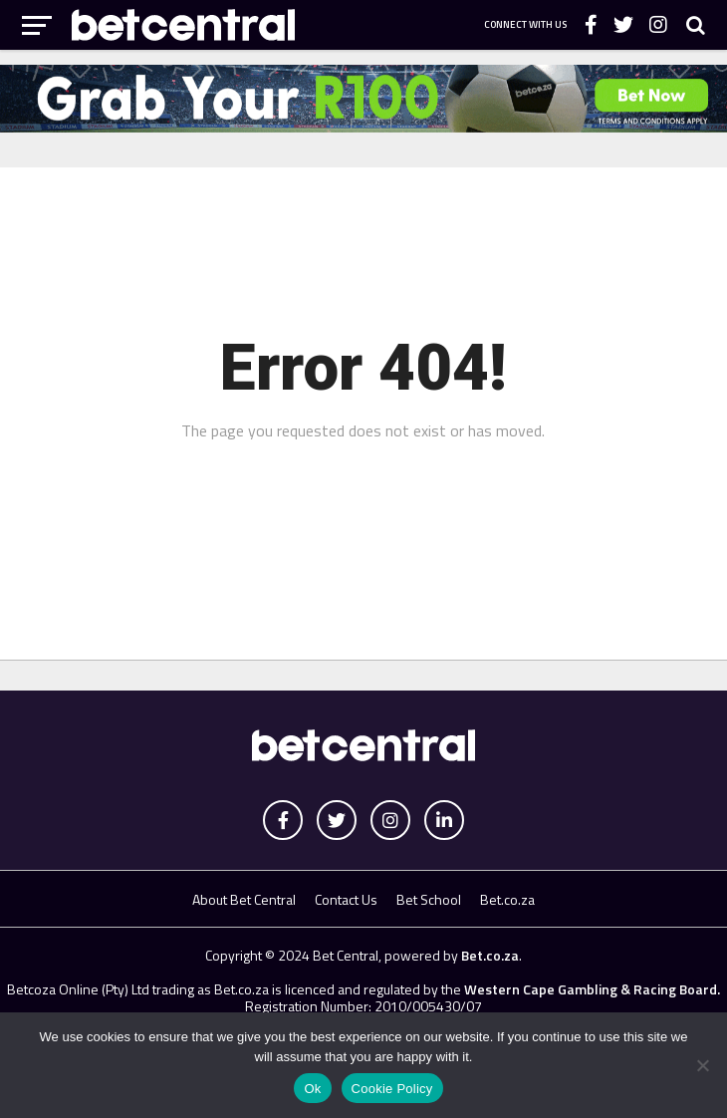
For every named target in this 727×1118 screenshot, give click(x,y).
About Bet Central (244, 899)
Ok (312, 1088)
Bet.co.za (507, 899)
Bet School (428, 899)
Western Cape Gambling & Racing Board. (590, 988)
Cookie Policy (392, 1088)
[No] (702, 1065)
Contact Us (346, 899)
